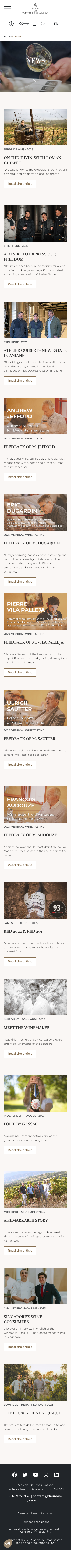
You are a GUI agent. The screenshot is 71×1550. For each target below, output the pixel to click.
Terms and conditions (35, 1522)
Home (8, 36)
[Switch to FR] (56, 23)
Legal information (42, 1513)
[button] (43, 24)
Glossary (23, 1513)
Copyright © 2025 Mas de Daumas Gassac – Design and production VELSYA (35, 1541)
